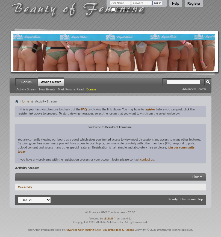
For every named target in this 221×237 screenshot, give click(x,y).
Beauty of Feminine (182, 199)
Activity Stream (26, 89)
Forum (26, 82)
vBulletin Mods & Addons (118, 230)
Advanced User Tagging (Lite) (83, 230)
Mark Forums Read (71, 89)
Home (24, 101)
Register (194, 3)
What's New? (51, 82)
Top (200, 199)
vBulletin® (110, 218)
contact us (147, 159)
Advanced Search (194, 89)
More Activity (25, 187)
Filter (195, 177)
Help (175, 3)
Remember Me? (124, 9)
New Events (47, 89)
